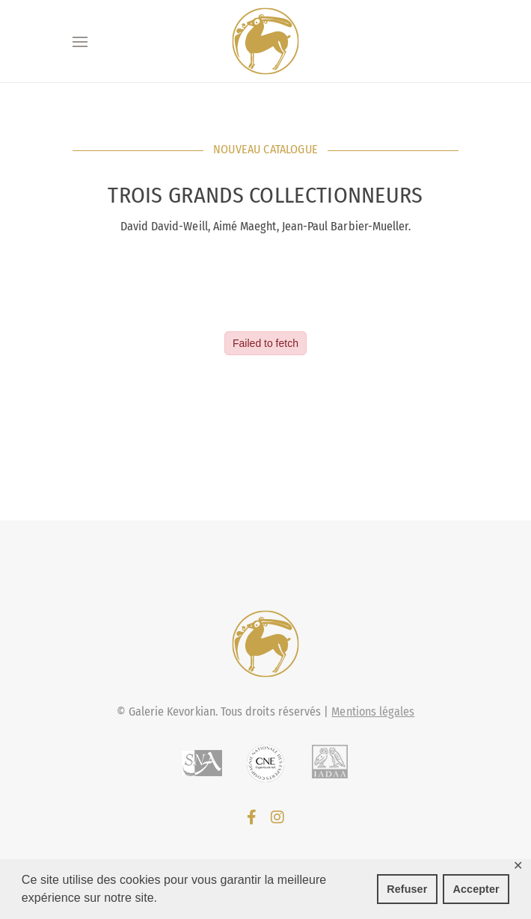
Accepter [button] (476, 889)
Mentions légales (372, 711)
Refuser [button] (407, 889)
